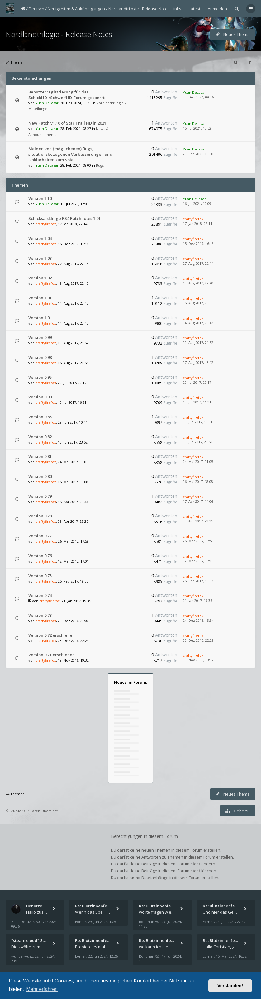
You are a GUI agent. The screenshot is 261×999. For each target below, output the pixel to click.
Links (176, 9)
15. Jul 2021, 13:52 (197, 128)
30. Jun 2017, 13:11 (197, 422)
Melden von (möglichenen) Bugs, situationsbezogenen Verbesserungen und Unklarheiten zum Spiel (70, 154)
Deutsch (36, 9)
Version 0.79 (40, 496)
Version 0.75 (40, 575)
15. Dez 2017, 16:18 (198, 243)
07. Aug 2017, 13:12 (198, 362)
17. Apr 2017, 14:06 (198, 501)
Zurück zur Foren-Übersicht (32, 810)
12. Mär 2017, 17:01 (198, 561)
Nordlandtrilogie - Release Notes (139, 9)
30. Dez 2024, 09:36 (198, 97)
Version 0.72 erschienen (51, 635)
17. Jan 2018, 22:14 (197, 223)
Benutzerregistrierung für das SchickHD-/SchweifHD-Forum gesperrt (66, 94)
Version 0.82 (40, 437)
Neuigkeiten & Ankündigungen (76, 9)
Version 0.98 (40, 357)
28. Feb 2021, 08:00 (198, 153)
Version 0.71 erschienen (51, 655)
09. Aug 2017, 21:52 (198, 342)
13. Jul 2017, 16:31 (197, 402)
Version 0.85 (40, 417)
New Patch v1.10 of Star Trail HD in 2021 (67, 123)
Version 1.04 (40, 238)
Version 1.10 (40, 198)
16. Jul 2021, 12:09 (197, 203)
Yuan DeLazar (47, 103)
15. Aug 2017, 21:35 (198, 303)
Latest (194, 9)
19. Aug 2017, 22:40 (198, 283)
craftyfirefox (46, 223)
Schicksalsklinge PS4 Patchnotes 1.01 (64, 218)
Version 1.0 (39, 318)
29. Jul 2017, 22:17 (197, 382)
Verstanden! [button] (230, 985)
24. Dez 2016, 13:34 (198, 620)
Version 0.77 (40, 536)
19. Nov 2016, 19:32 (198, 660)
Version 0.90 (40, 397)
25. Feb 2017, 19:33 (198, 580)
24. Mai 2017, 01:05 (198, 461)
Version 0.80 (40, 476)
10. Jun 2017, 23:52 (197, 442)
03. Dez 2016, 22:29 (198, 640)
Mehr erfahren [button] (42, 989)
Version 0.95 (40, 377)
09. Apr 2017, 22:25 (198, 521)
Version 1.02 (40, 278)
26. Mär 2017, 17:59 (198, 541)
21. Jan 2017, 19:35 (197, 600)
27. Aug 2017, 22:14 (198, 263)
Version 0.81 (40, 456)
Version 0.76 (40, 556)
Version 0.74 (40, 595)
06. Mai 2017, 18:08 (198, 481)
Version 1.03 (40, 258)
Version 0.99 (40, 337)
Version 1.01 (40, 298)
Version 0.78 (40, 516)
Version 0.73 (40, 615)
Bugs (100, 165)
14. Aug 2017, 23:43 (198, 323)
